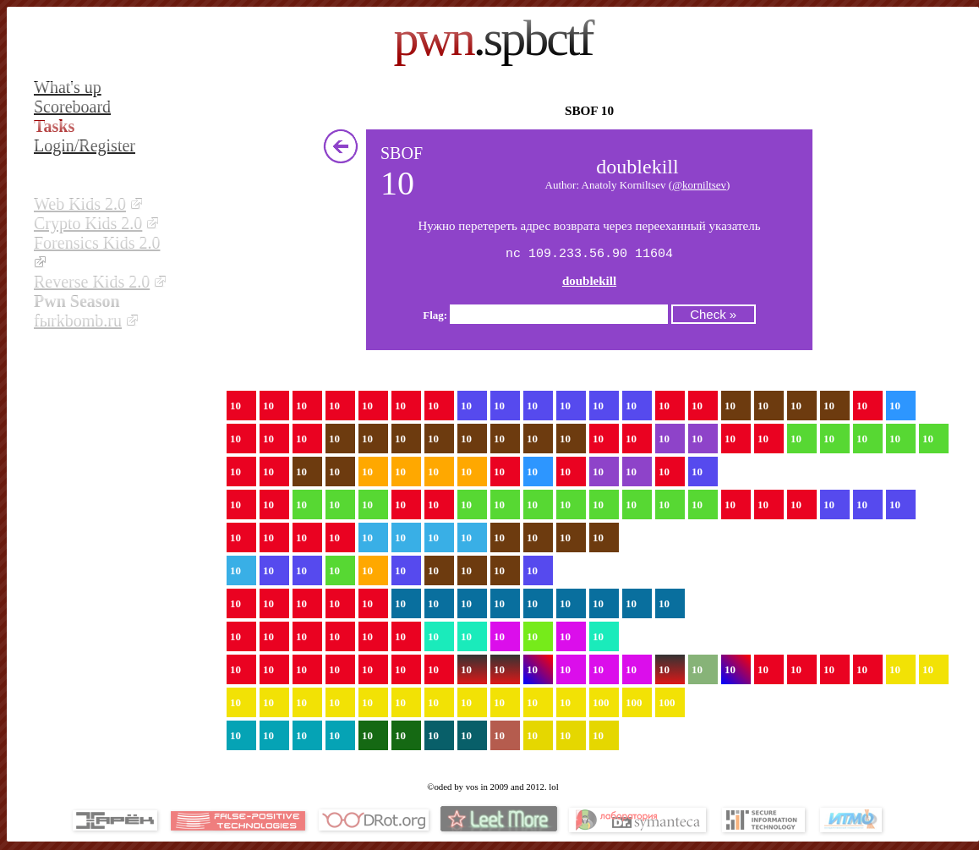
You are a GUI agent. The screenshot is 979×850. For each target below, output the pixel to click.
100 (601, 704)
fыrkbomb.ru (78, 320)
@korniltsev (699, 184)
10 (235, 407)
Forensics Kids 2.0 (97, 242)
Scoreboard (72, 106)
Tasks (54, 126)
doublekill (589, 282)
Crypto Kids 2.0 (88, 223)
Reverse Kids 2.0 (92, 281)
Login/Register (84, 145)
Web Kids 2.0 (80, 204)
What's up (67, 87)
